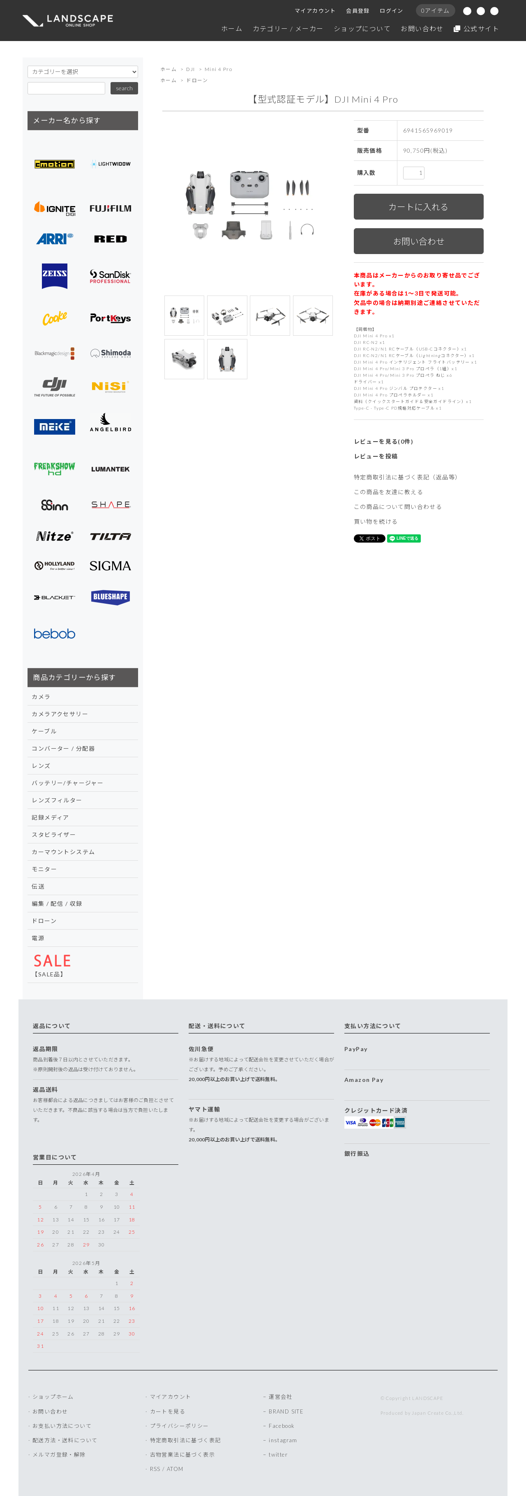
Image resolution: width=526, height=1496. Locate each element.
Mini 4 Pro (218, 69)
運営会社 (281, 1396)
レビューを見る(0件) (383, 441)
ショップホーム (53, 1396)
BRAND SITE (286, 1411)
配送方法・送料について (64, 1440)
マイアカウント (315, 10)
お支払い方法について (62, 1426)
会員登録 (358, 10)
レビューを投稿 (376, 456)
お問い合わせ (422, 28)
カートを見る (167, 1411)
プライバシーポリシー (179, 1426)
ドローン (197, 80)
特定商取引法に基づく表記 (185, 1440)
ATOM (175, 1469)
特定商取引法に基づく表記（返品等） (407, 477)
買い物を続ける (376, 521)
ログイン (392, 10)
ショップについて (362, 28)
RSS (155, 1469)
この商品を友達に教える (388, 491)
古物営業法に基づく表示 (182, 1454)
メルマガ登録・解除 (59, 1454)
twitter (278, 1454)
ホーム (231, 28)
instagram (283, 1440)
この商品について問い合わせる (398, 506)
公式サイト (476, 28)
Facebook (282, 1426)
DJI (190, 69)
